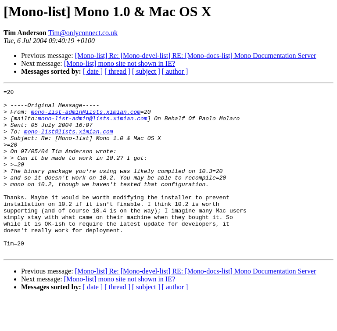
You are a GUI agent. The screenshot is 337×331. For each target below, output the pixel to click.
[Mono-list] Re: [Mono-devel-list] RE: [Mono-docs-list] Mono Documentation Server (195, 55)
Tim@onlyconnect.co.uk (83, 32)
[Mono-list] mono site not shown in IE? (119, 63)
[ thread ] (117, 71)
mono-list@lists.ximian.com (68, 140)
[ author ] (175, 71)
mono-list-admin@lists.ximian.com (85, 117)
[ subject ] (146, 71)
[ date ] (93, 71)
